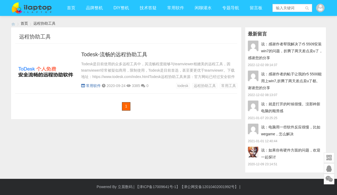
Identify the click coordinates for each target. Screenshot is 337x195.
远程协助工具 (205, 86)
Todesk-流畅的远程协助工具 (114, 54)
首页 (71, 8)
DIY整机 (121, 8)
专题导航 (230, 8)
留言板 (256, 8)
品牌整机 (94, 8)
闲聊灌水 (203, 8)
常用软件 (175, 8)
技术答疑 (148, 8)
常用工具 (228, 86)
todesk (182, 86)
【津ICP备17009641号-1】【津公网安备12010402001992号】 (186, 187)
